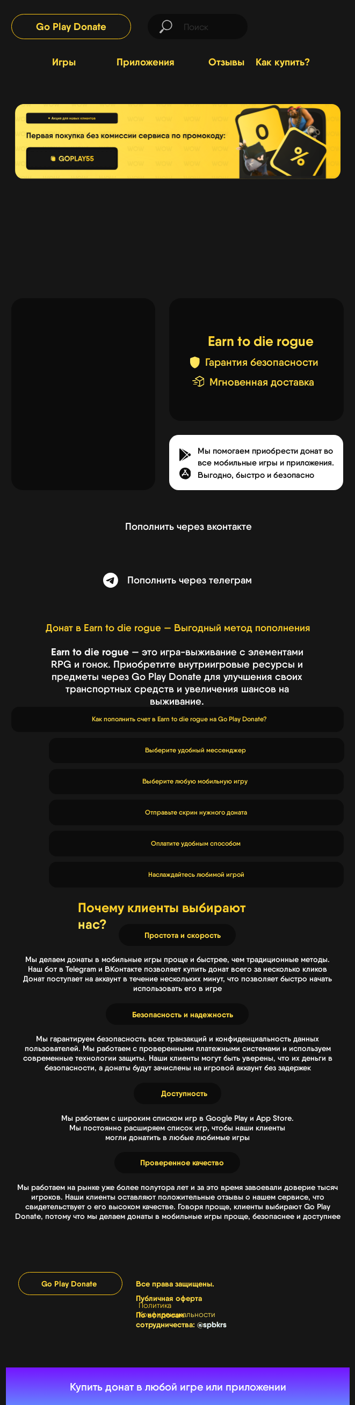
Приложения (146, 62)
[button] (185, 473)
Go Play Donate (71, 26)
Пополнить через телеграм (189, 580)
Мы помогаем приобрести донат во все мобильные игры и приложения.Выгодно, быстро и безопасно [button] (266, 463)
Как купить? (283, 62)
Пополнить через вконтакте (188, 526)
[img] (304, 26)
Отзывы (226, 62)
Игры (64, 62)
